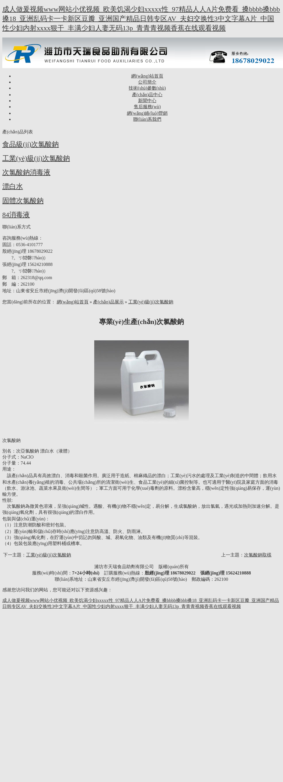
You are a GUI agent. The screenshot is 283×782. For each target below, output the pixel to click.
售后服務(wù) (147, 106)
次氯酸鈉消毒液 (26, 172)
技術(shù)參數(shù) (147, 88)
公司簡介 (147, 82)
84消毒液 (16, 214)
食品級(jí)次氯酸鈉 (30, 144)
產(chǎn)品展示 (108, 301)
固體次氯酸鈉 (23, 200)
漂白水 (12, 186)
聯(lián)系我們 (147, 119)
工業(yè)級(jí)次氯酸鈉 (36, 158)
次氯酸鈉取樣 (258, 554)
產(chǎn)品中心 (147, 94)
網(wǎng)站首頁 (147, 76)
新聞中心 (147, 100)
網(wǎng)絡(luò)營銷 (147, 113)
